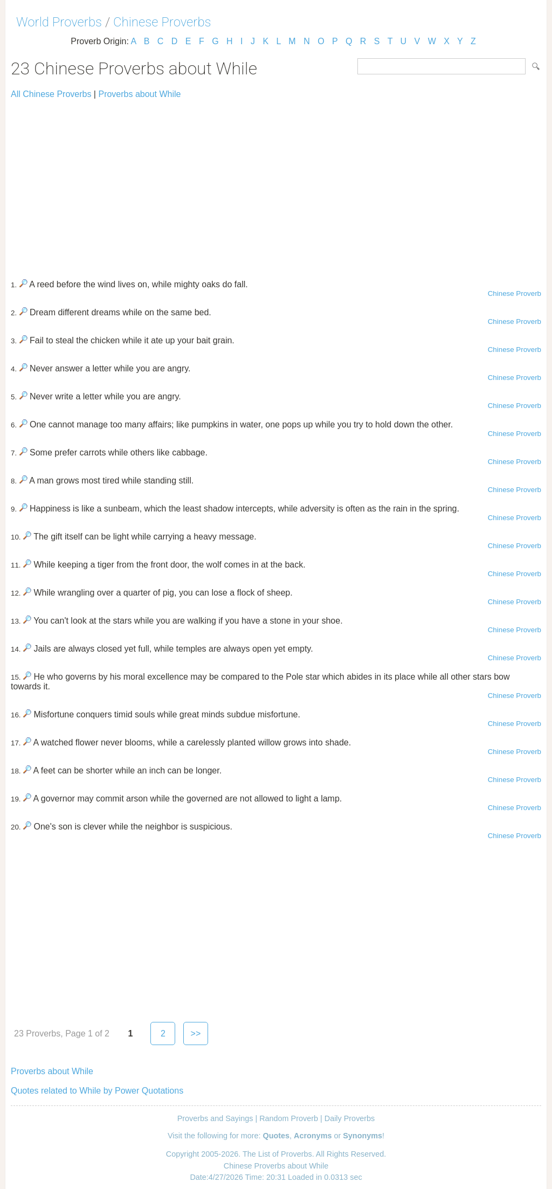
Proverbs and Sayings (215, 1118)
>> (196, 1033)
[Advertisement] (276, 184)
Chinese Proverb (514, 293)
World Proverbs (59, 22)
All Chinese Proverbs (51, 94)
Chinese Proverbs (162, 22)
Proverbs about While (139, 94)
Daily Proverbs (350, 1118)
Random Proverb (288, 1118)
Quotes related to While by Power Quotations (97, 1090)
